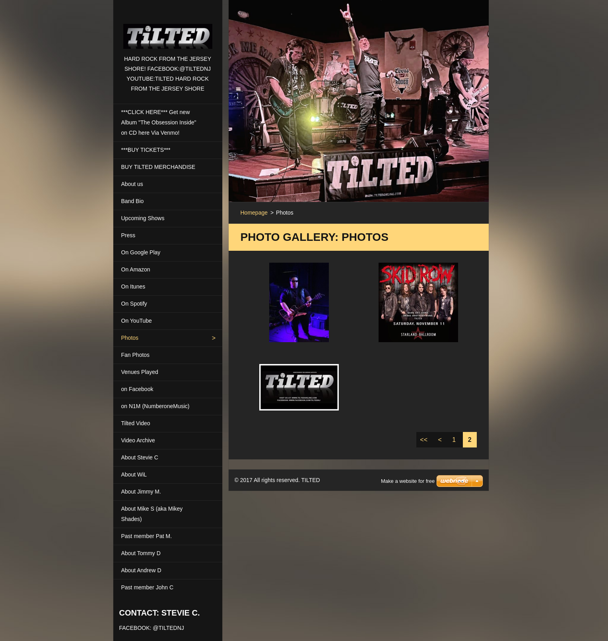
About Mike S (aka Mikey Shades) (152, 513)
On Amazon (135, 269)
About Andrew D (141, 570)
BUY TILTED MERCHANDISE (158, 167)
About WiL (134, 474)
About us (132, 184)
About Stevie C (139, 457)
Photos (130, 338)
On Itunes (133, 286)
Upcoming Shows (143, 218)
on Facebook (137, 389)
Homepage (254, 212)
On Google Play (141, 252)
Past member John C (147, 587)
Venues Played (139, 372)
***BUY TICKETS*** (146, 150)
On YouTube (136, 321)
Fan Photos (135, 355)
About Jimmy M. (141, 491)
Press (128, 235)
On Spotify (134, 303)
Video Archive (138, 440)
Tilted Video (135, 423)
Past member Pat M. (146, 536)
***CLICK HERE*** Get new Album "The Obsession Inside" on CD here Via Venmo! (158, 122)
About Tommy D (141, 553)
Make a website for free (408, 471)
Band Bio (132, 201)
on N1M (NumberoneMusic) (155, 406)
